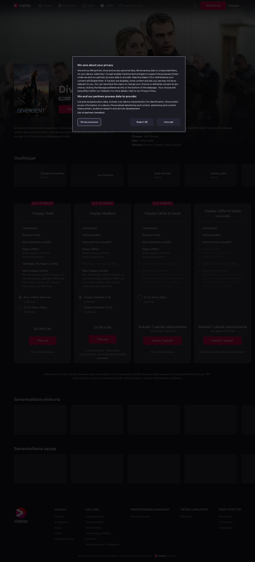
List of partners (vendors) (91, 112)
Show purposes (89, 122)
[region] (129, 94)
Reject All (142, 122)
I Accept (168, 122)
